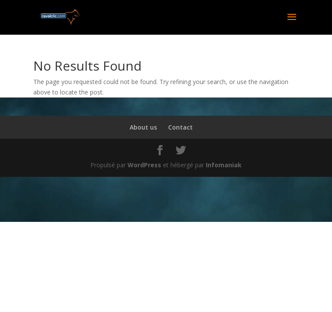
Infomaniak (224, 165)
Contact (180, 127)
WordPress (144, 165)
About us (143, 127)
